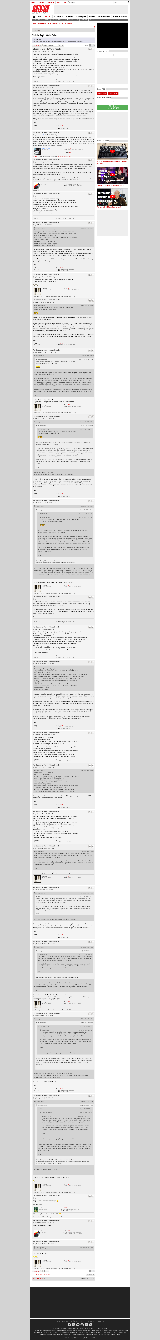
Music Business (120, 17)
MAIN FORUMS (52, 23)
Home (34, 16)
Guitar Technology (65, 23)
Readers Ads (69, 20)
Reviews (69, 17)
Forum (48, 17)
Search (46, 20)
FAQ (77, 20)
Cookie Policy (75, 1321)
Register (41, 2)
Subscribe (51, 2)
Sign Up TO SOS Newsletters (113, 107)
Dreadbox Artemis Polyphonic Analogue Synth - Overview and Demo (112, 162)
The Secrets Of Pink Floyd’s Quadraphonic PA (109, 207)
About (58, 1321)
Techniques (81, 17)
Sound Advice (104, 17)
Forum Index (41, 23)
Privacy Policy (90, 1321)
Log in (33, 2)
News (40, 17)
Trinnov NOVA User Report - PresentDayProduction (110, 185)
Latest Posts (37, 20)
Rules (92, 20)
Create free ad (113, 93)
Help (64, 2)
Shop (58, 2)
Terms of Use (100, 1321)
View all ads (102, 93)
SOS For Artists (57, 20)
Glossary (84, 20)
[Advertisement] (112, 124)
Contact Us (65, 1321)
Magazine (58, 17)
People (92, 17)
